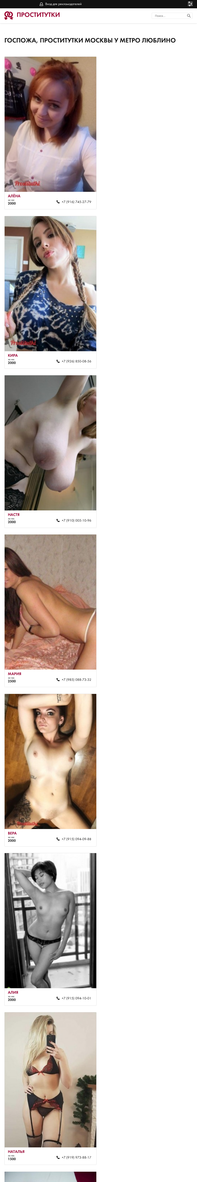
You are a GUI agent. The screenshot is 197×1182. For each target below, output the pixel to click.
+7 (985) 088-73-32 (170, 354)
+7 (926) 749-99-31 (170, 821)
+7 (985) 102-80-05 (170, 665)
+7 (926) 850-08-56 (170, 198)
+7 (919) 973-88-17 (74, 665)
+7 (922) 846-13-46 (74, 977)
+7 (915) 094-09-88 (74, 510)
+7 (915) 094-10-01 (170, 510)
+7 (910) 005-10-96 (74, 354)
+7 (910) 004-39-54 (74, 1132)
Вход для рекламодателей (63, 4)
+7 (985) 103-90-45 (170, 977)
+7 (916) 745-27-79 (74, 198)
